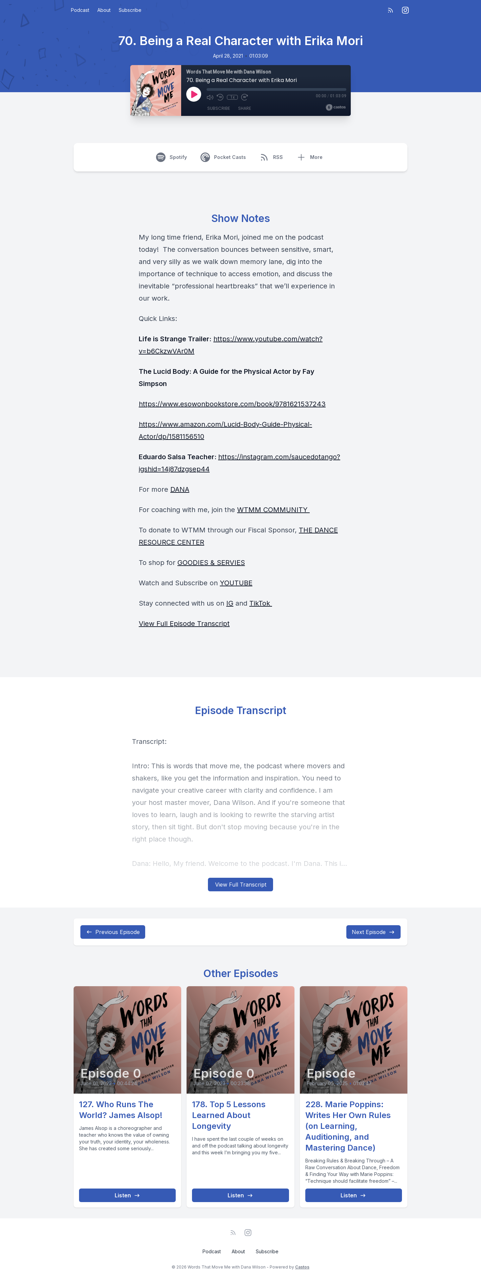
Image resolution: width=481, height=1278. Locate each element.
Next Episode (373, 932)
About (104, 10)
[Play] (193, 94)
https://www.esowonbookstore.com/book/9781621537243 (232, 404)
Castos (302, 1267)
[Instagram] (405, 10)
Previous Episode (113, 932)
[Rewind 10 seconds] (220, 97)
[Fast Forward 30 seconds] (244, 97)
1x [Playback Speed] (232, 97)
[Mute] (210, 97)
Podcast (80, 10)
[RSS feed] (390, 10)
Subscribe (130, 10)
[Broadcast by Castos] (336, 107)
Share (244, 108)
